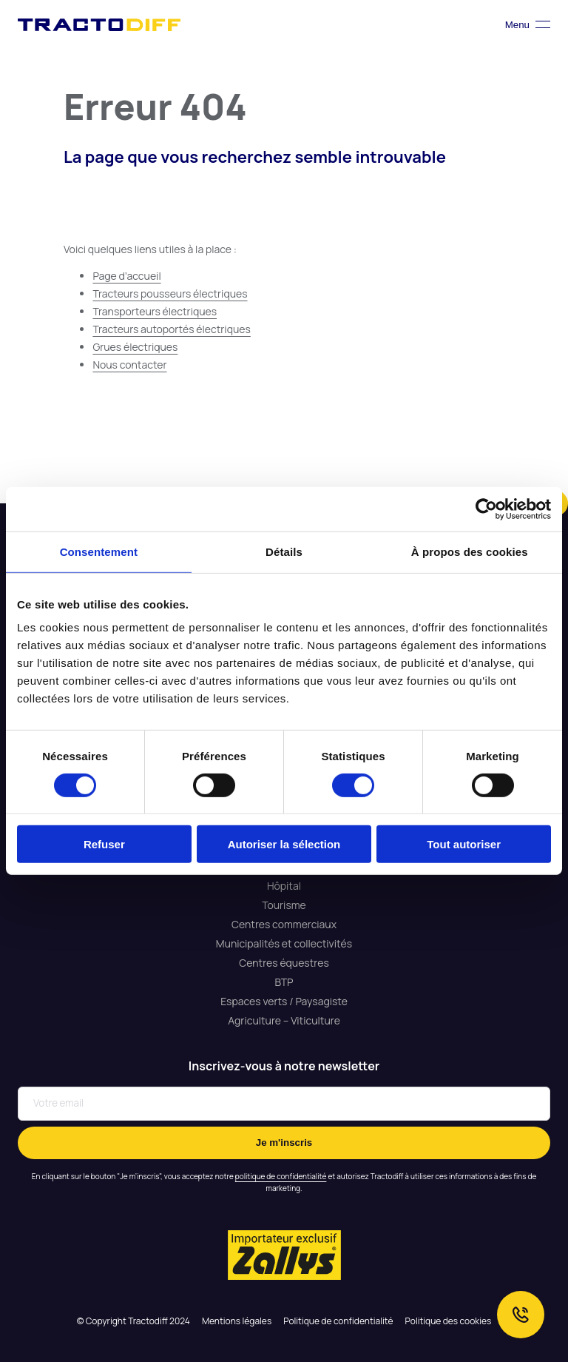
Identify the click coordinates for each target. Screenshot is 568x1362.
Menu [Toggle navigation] (527, 24)
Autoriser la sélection (284, 844)
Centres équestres (284, 963)
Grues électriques (135, 347)
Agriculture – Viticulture (284, 1020)
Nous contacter (129, 365)
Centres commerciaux (284, 924)
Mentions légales (236, 1321)
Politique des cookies (448, 1321)
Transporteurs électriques (154, 311)
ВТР (283, 982)
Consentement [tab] (99, 552)
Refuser (104, 844)
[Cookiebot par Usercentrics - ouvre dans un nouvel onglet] (486, 509)
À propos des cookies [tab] (469, 552)
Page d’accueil (126, 276)
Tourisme (284, 905)
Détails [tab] (284, 552)
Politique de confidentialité (338, 1321)
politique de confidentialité (281, 1176)
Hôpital (284, 886)
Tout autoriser (464, 844)
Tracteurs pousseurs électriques (169, 293)
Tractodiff (99, 24)
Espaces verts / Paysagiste (284, 1001)
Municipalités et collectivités (284, 943)
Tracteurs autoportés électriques (171, 329)
